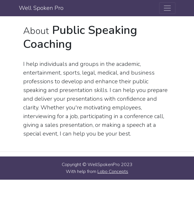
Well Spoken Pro (41, 8)
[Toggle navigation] (167, 8)
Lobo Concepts (112, 171)
